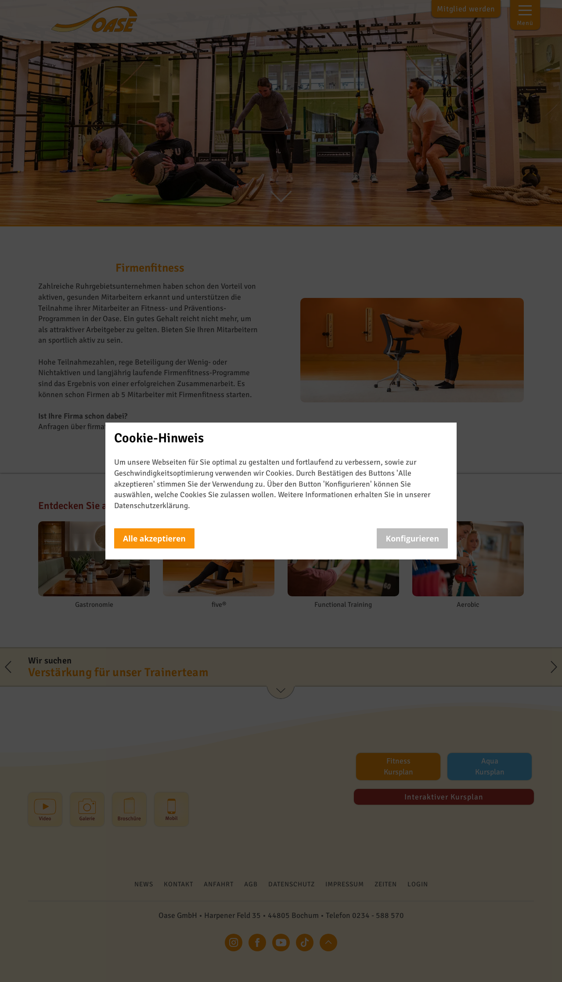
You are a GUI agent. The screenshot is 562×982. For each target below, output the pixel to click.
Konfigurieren (412, 538)
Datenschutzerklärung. (152, 505)
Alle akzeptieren (154, 538)
